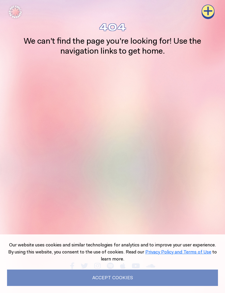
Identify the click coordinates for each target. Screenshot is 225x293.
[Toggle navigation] (208, 11)
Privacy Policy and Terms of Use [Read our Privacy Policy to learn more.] (178, 252)
